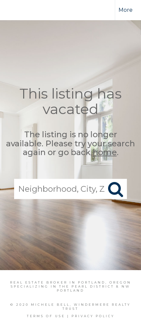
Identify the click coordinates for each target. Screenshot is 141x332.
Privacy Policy (93, 316)
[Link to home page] (19, 10)
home (105, 152)
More (126, 10)
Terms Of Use (46, 316)
